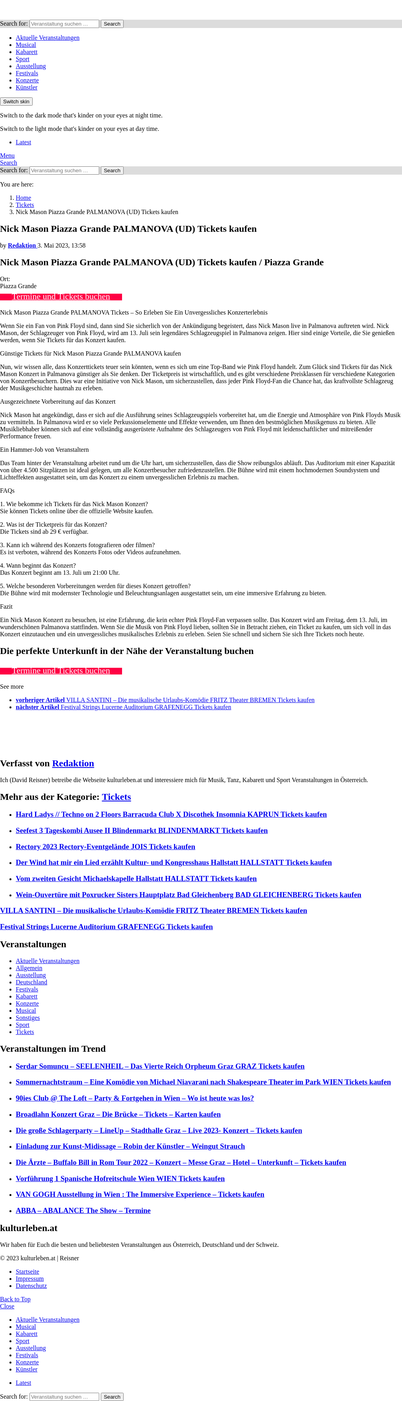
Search (112, 24)
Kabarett (26, 51)
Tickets (116, 797)
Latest (23, 142)
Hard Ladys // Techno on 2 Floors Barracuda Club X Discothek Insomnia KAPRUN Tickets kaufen (171, 814)
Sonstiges (28, 1017)
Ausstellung (31, 66)
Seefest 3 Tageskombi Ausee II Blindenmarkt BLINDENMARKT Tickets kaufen (142, 830)
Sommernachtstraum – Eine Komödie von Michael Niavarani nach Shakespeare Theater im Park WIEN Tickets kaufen (203, 1082)
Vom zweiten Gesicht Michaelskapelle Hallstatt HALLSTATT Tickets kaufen (136, 878)
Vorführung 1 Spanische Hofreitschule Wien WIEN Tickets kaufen (120, 1178)
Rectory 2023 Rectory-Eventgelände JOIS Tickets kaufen (105, 846)
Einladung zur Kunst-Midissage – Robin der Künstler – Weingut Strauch (130, 1146)
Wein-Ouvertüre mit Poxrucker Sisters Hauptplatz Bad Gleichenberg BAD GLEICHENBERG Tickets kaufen (188, 895)
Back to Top (15, 1299)
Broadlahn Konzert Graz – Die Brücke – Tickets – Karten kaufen (118, 1114)
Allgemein (29, 968)
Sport (23, 59)
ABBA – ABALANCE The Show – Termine (83, 1210)
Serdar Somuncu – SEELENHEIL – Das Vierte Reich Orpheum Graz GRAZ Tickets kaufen (160, 1066)
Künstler (26, 87)
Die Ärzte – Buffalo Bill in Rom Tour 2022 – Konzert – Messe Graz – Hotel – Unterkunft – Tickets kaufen (181, 1162)
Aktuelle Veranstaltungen (48, 37)
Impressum (30, 1278)
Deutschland (31, 982)
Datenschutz (31, 1285)
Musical (26, 44)
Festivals (27, 73)
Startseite (27, 1271)
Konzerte (27, 80)
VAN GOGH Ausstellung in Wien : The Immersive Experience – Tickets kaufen (140, 1194)
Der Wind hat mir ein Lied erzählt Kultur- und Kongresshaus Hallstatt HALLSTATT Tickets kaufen (174, 862)
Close (7, 1306)
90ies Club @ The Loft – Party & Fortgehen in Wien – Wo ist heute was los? (135, 1098)
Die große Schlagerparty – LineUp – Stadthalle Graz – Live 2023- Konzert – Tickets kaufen (159, 1130)
